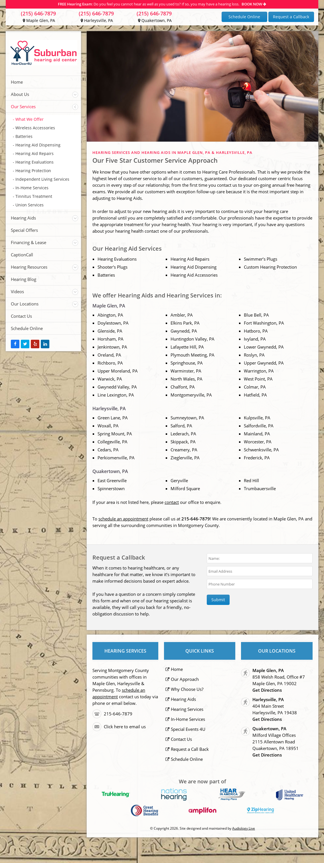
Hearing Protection (33, 170)
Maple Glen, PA (39, 20)
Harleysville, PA (97, 20)
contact (172, 502)
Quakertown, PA (155, 20)
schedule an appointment (123, 519)
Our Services (23, 106)
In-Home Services (31, 187)
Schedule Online (244, 16)
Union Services (29, 205)
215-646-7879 (118, 714)
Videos (17, 291)
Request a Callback (291, 16)
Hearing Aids (23, 218)
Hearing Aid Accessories (194, 275)
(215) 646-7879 (38, 13)
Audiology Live (243, 828)
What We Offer (29, 119)
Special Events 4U (188, 729)
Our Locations (25, 304)
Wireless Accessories (35, 127)
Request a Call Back (190, 749)
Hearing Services (187, 709)
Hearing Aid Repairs (34, 153)
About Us (20, 94)
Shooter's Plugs (112, 267)
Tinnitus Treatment (33, 196)
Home (17, 82)
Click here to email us (125, 726)
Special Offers (24, 230)
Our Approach (185, 679)
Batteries (24, 136)
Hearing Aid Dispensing (37, 145)
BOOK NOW (254, 4)
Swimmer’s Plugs (260, 259)
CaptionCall (22, 255)
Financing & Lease (28, 242)
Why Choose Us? (187, 689)
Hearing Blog (23, 279)
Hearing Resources (29, 267)
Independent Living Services (42, 179)
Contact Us (21, 316)
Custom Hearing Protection (270, 267)
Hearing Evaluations (34, 162)
